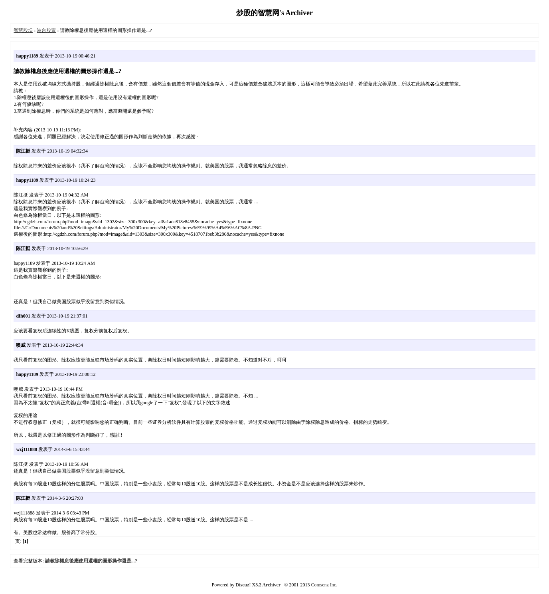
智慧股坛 (23, 30)
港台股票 (46, 30)
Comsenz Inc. (324, 585)
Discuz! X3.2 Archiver (258, 585)
